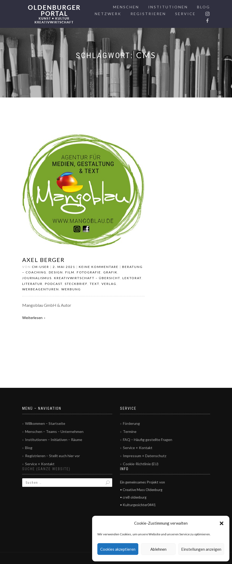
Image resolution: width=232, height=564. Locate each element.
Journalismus (37, 278)
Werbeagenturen (40, 289)
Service (185, 13)
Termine (129, 431)
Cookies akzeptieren (117, 549)
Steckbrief (76, 284)
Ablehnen (158, 549)
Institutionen (168, 7)
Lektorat (131, 278)
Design (56, 272)
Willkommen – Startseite (45, 423)
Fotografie (89, 272)
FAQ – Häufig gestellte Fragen (147, 439)
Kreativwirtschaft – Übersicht (87, 278)
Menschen (126, 7)
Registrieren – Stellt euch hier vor (52, 455)
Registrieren (148, 13)
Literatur (32, 284)
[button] (221, 523)
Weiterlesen (32, 317)
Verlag (109, 284)
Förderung (131, 423)
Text (94, 284)
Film (69, 272)
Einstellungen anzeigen (201, 549)
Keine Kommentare (98, 267)
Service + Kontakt (40, 464)
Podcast (53, 284)
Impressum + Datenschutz (144, 455)
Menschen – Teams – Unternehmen (54, 431)
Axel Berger (43, 259)
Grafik (110, 272)
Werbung (71, 289)
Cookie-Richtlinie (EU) (140, 464)
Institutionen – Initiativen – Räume (53, 439)
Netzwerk (108, 13)
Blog (203, 7)
